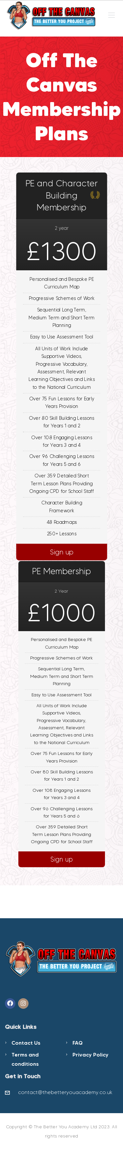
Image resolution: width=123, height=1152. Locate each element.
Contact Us (25, 1042)
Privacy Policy (90, 1054)
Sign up (61, 552)
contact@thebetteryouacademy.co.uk (65, 1092)
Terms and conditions (25, 1059)
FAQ (77, 1042)
